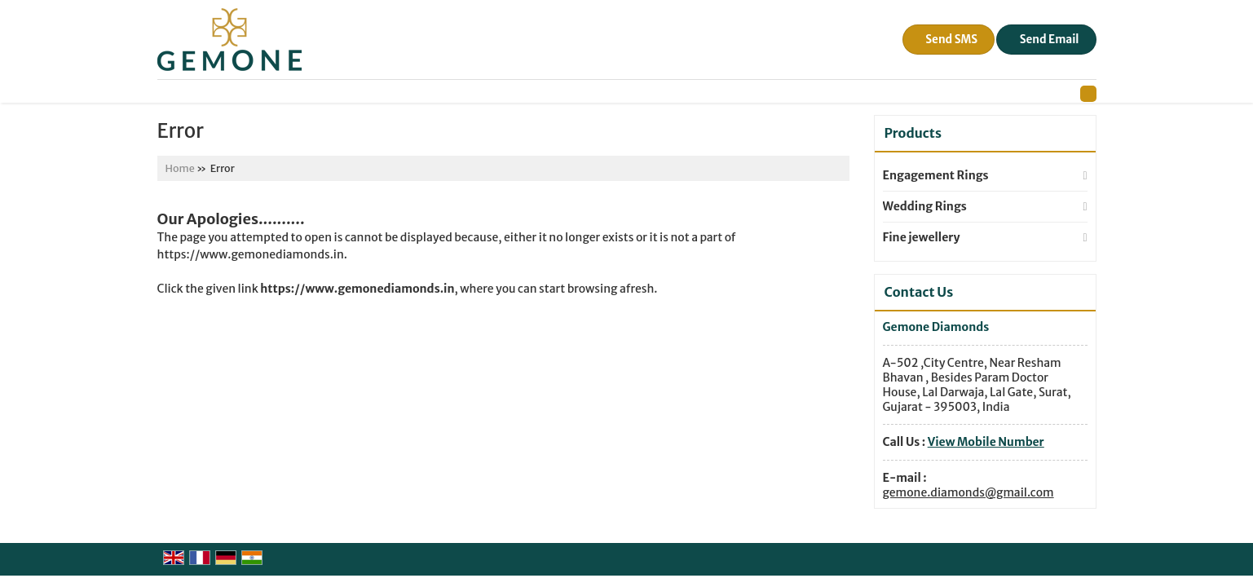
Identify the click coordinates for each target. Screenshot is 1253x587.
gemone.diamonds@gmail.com (968, 492)
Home (180, 168)
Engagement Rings (936, 175)
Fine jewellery (921, 237)
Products (913, 133)
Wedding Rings (925, 206)
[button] (986, 442)
